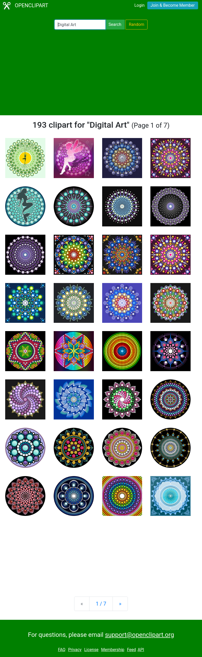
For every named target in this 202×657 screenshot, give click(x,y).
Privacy (75, 649)
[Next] (120, 604)
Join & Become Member (173, 5)
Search (115, 24)
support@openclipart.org (139, 634)
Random (136, 24)
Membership (112, 649)
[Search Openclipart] (80, 24)
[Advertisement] (101, 72)
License (91, 649)
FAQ (61, 649)
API (141, 649)
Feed (131, 649)
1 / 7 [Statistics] (101, 604)
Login (139, 5)
